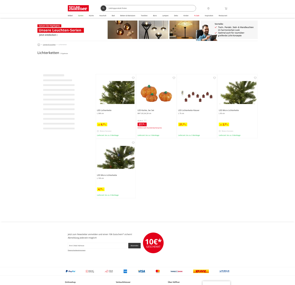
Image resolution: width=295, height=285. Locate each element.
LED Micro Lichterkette (226, 75)
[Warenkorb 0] (226, 8)
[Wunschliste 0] (219, 8)
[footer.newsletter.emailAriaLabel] (97, 245)
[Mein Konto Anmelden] (214, 8)
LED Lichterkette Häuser (186, 75)
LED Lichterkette (102, 75)
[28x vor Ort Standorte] (208, 8)
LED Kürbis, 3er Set (143, 75)
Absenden (134, 245)
